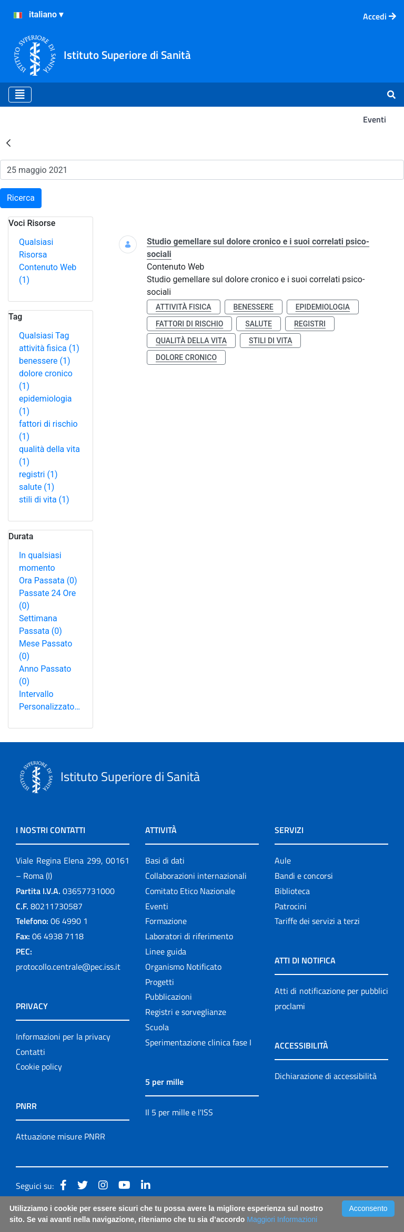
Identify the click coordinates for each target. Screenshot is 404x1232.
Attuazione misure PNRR (60, 1136)
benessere (44, 361)
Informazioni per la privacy (63, 1036)
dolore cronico (186, 357)
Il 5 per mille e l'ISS (179, 1112)
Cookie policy (39, 1066)
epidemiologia (323, 307)
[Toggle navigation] (20, 94)
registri (38, 474)
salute (36, 487)
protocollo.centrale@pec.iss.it (68, 966)
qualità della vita (191, 340)
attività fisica (49, 348)
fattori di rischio (189, 324)
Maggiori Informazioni (282, 1219)
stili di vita (44, 500)
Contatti (30, 1051)
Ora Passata (48, 581)
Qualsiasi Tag (44, 336)
